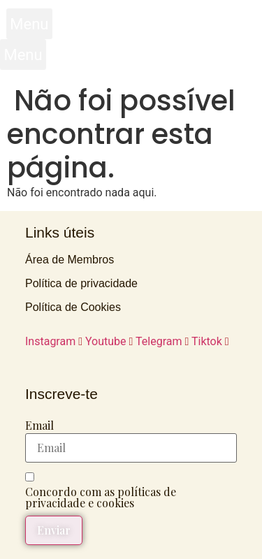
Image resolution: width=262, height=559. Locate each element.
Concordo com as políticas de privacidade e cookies (100, 497)
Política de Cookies (73, 307)
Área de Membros (69, 260)
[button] (29, 23)
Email (39, 425)
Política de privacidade (81, 283)
